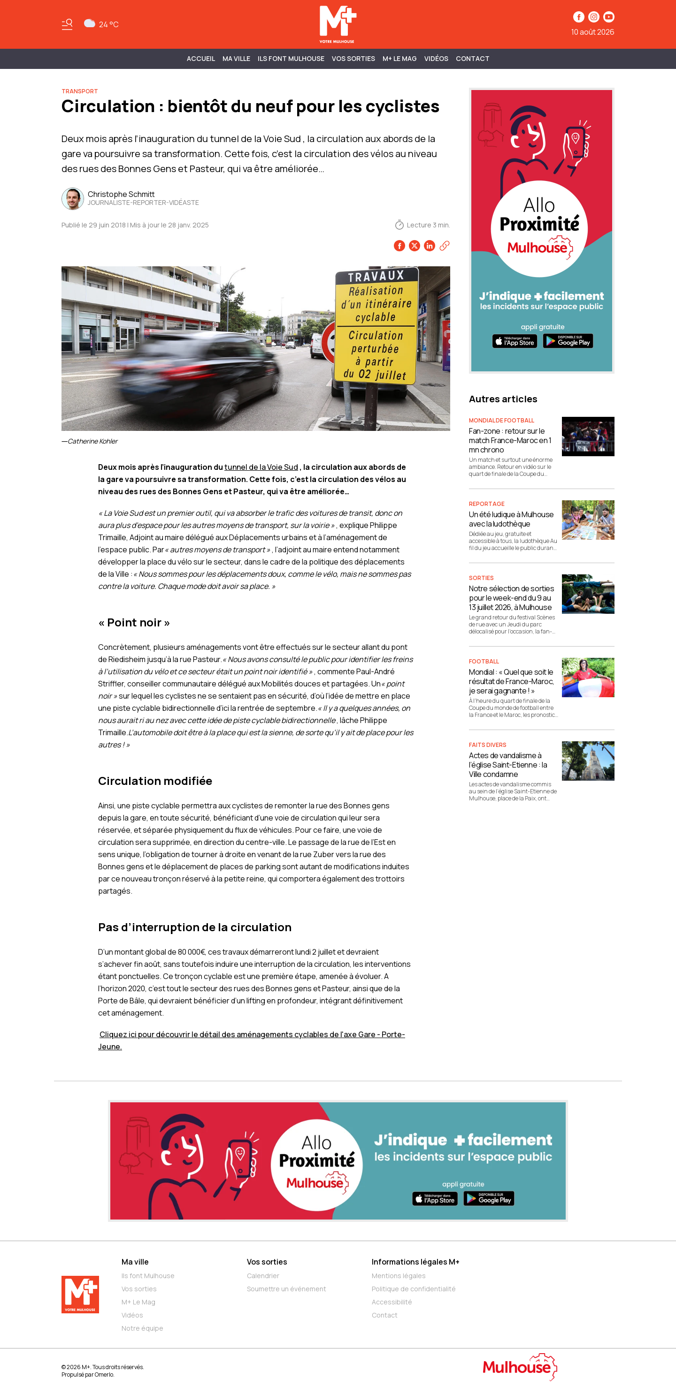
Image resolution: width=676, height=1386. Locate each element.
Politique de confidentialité (414, 1288)
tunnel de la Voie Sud (261, 467)
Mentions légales (399, 1275)
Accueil (201, 58)
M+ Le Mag (400, 58)
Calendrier (263, 1275)
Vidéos (436, 58)
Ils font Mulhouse (148, 1275)
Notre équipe (142, 1328)
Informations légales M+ (416, 1262)
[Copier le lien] (444, 245)
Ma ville (135, 1262)
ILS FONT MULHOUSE (291, 58)
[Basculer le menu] (67, 24)
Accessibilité (392, 1301)
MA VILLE (236, 58)
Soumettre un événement (286, 1288)
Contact (473, 58)
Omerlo (104, 1374)
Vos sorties (353, 58)
